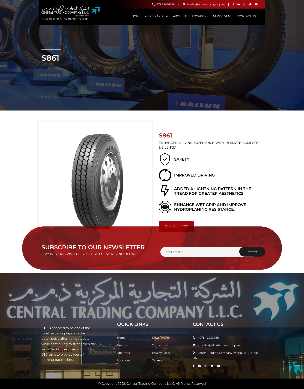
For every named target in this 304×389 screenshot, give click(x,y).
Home (136, 16)
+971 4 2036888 (163, 4)
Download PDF (176, 226)
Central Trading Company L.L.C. (151, 384)
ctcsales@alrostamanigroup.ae (204, 4)
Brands (122, 345)
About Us (180, 16)
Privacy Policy (161, 353)
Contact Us (247, 16)
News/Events (223, 16)
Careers (157, 360)
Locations (200, 16)
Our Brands (154, 16)
